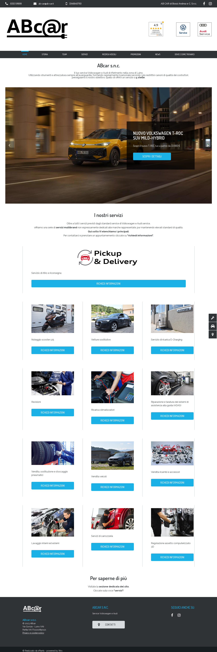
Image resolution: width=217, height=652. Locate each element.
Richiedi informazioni (108, 283)
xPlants (41, 651)
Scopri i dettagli (152, 156)
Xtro (60, 651)
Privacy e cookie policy (33, 633)
